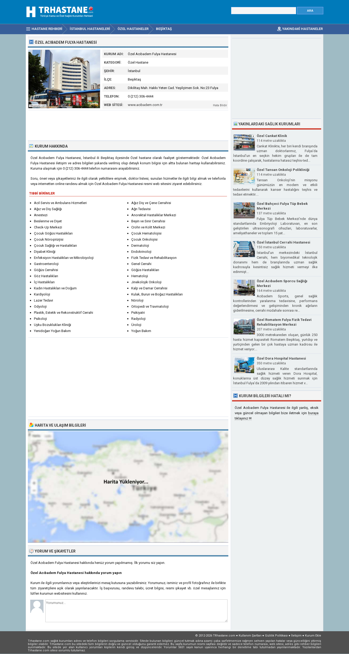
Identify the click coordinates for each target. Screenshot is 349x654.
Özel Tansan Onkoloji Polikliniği (283, 170)
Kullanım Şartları (250, 635)
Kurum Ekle (313, 635)
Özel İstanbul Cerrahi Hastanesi (283, 242)
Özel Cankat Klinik (272, 136)
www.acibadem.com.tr (145, 105)
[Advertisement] (128, 125)
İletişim (296, 635)
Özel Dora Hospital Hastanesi (281, 358)
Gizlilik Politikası (276, 635)
